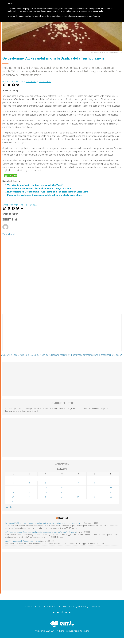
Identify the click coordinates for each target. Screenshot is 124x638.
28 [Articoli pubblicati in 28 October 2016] (78, 497)
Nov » (11, 507)
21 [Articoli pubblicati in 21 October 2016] (78, 492)
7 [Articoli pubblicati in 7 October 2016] (78, 483)
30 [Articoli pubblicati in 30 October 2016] (111, 497)
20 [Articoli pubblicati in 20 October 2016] (62, 492)
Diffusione (43, 606)
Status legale (74, 606)
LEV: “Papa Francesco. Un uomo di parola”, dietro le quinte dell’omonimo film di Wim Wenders (40, 532)
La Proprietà (54, 606)
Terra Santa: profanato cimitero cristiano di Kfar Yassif (34, 185)
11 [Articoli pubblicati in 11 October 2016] (29, 488)
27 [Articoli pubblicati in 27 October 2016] (62, 497)
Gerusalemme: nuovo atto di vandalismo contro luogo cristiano (39, 188)
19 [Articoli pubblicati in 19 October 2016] (46, 492)
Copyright (85, 606)
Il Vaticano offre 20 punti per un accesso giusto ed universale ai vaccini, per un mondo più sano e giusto (44, 523)
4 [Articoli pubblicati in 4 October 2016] (29, 483)
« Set (6, 507)
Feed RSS (63, 517)
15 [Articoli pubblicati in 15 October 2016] (95, 488)
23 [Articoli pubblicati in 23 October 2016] (111, 492)
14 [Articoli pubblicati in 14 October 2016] (78, 488)
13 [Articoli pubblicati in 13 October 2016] (62, 488)
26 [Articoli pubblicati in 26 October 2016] (46, 497)
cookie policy (98, 11)
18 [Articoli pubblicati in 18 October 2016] (29, 492)
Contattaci (95, 606)
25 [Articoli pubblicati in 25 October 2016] (29, 497)
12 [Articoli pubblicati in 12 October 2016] (46, 488)
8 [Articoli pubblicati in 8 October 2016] (94, 483)
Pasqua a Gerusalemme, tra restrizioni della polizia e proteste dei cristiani (44, 195)
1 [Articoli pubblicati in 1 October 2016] (94, 478)
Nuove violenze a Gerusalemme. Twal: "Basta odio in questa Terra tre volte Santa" (48, 191)
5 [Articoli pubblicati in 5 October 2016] (45, 483)
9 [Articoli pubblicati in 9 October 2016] (110, 483)
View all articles (9, 234)
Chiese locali (45, 82)
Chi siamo (28, 606)
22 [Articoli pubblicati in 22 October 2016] (95, 492)
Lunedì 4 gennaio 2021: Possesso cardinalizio (22, 541)
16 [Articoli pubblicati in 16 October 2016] (111, 488)
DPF (36, 606)
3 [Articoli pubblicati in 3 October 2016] (13, 483)
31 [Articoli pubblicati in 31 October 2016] (13, 501)
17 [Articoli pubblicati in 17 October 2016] (13, 492)
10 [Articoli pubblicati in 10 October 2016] (13, 488)
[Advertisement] (62, 335)
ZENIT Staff (31, 82)
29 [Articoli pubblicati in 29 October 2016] (95, 497)
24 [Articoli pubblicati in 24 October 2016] (13, 497)
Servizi (64, 606)
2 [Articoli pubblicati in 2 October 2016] (110, 478)
